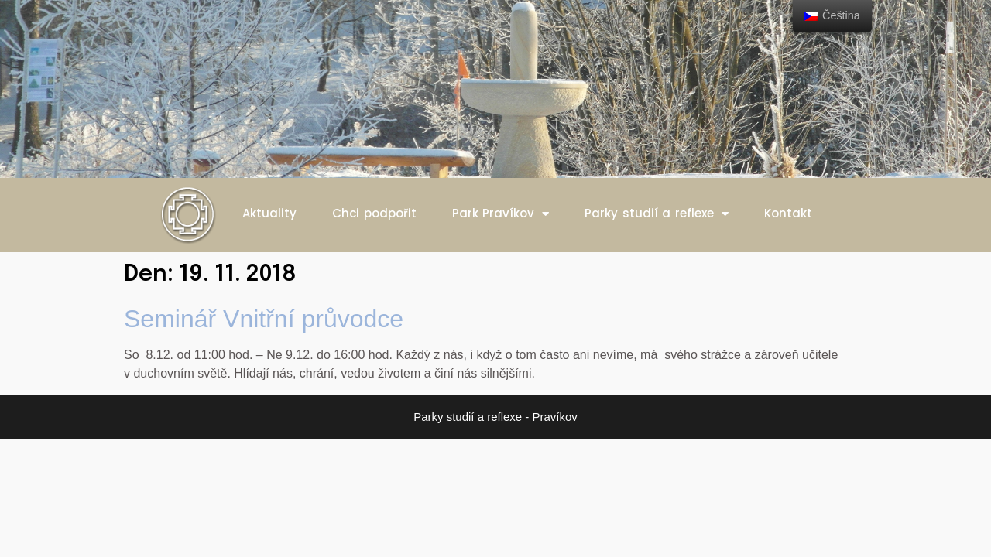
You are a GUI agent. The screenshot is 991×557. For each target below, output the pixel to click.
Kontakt (788, 213)
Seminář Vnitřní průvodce (263, 319)
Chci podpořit (374, 213)
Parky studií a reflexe (657, 213)
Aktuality (269, 213)
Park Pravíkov (501, 213)
